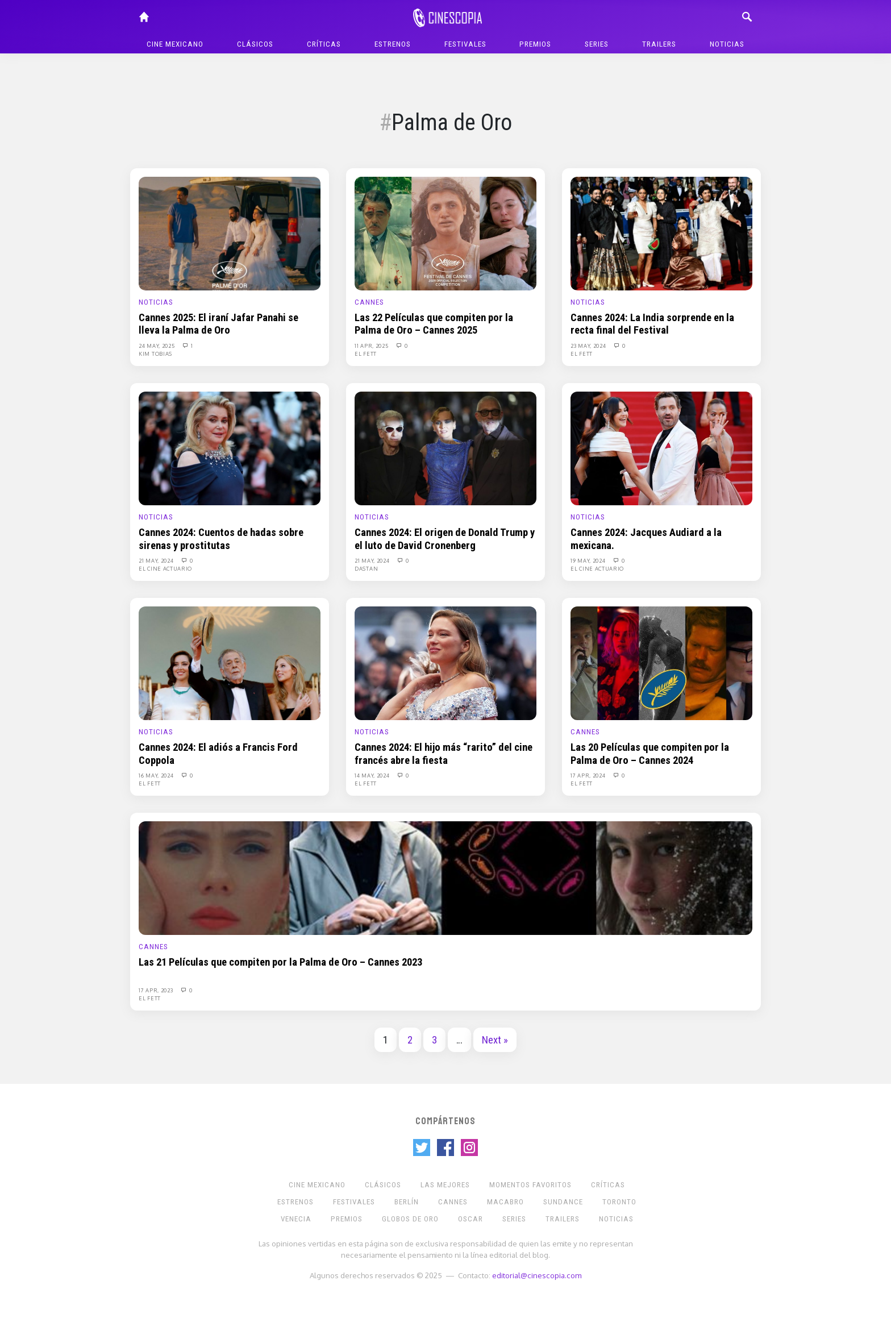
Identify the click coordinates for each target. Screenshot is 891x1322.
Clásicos (255, 44)
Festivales (465, 44)
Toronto (619, 1202)
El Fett (366, 353)
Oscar (470, 1219)
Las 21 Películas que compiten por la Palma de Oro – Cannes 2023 (280, 962)
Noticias (727, 44)
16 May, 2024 (157, 775)
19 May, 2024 (589, 560)
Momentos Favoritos (530, 1184)
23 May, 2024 (589, 345)
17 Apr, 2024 (589, 775)
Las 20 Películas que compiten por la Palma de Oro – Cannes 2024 (650, 753)
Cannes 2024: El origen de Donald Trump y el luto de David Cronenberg (445, 538)
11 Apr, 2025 (372, 345)
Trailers (659, 44)
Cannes (369, 302)
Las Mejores (445, 1184)
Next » (495, 1040)
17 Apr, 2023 (156, 990)
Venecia (296, 1219)
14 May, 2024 (373, 775)
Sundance (563, 1202)
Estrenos (392, 44)
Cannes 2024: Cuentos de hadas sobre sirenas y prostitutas (221, 538)
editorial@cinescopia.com (536, 1275)
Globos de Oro (410, 1219)
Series (597, 44)
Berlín (406, 1202)
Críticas (324, 44)
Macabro (505, 1202)
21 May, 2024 (157, 560)
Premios (535, 44)
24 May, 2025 (157, 345)
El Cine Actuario (165, 568)
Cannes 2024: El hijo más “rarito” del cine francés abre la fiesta (443, 753)
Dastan (366, 568)
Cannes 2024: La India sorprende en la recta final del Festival (652, 323)
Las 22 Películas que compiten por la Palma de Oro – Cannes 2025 (434, 323)
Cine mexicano (175, 44)
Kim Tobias (155, 353)
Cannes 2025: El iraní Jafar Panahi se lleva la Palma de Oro (218, 323)
